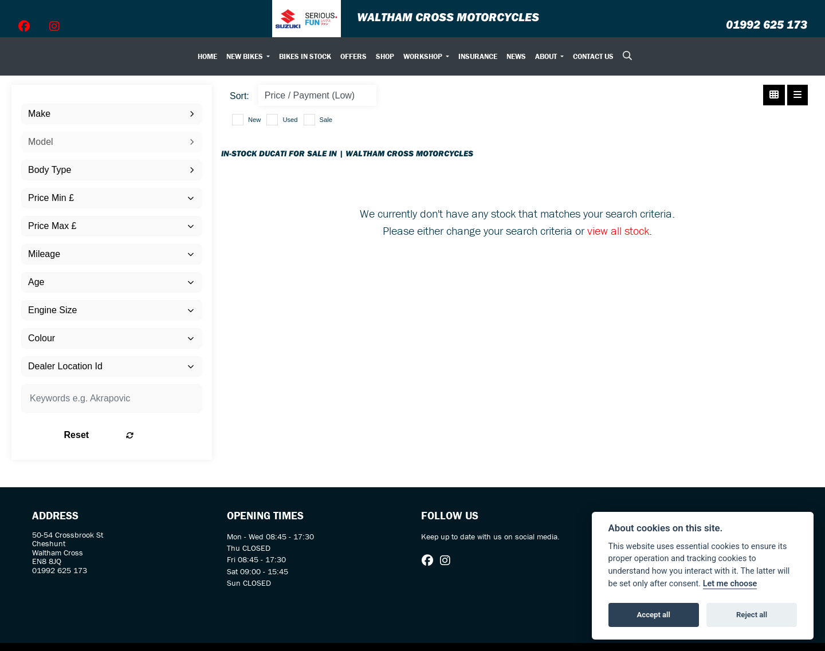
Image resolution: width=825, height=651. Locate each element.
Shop (385, 56)
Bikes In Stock (305, 56)
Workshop (423, 56)
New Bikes (245, 56)
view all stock (618, 230)
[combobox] (111, 114)
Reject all (751, 614)
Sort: (239, 96)
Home (207, 56)
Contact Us (593, 56)
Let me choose (730, 584)
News (516, 56)
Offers (353, 56)
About (547, 56)
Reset (143, 435)
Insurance (477, 56)
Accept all (653, 614)
